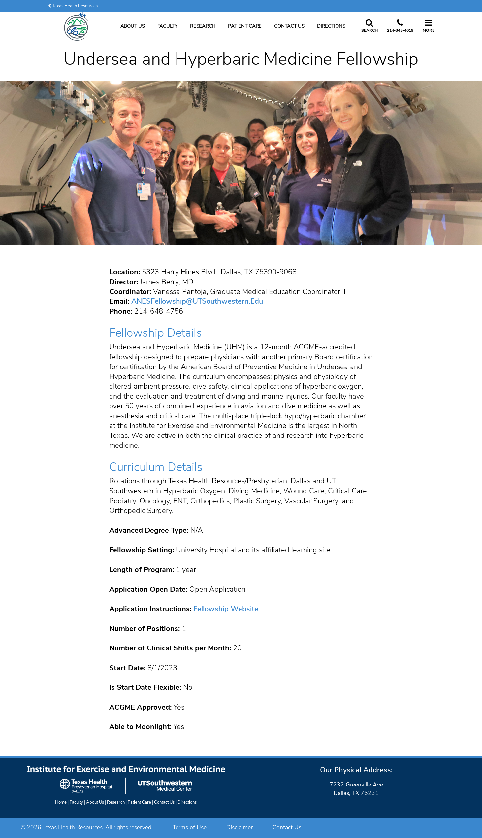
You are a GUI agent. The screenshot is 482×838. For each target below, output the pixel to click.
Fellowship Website (225, 609)
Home (61, 802)
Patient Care (245, 26)
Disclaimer (239, 827)
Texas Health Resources (73, 6)
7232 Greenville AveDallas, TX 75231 (356, 789)
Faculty (167, 26)
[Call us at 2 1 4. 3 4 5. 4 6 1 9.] (400, 26)
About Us (132, 26)
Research (202, 26)
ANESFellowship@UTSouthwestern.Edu (197, 301)
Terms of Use (190, 827)
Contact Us (289, 26)
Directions (331, 26)
